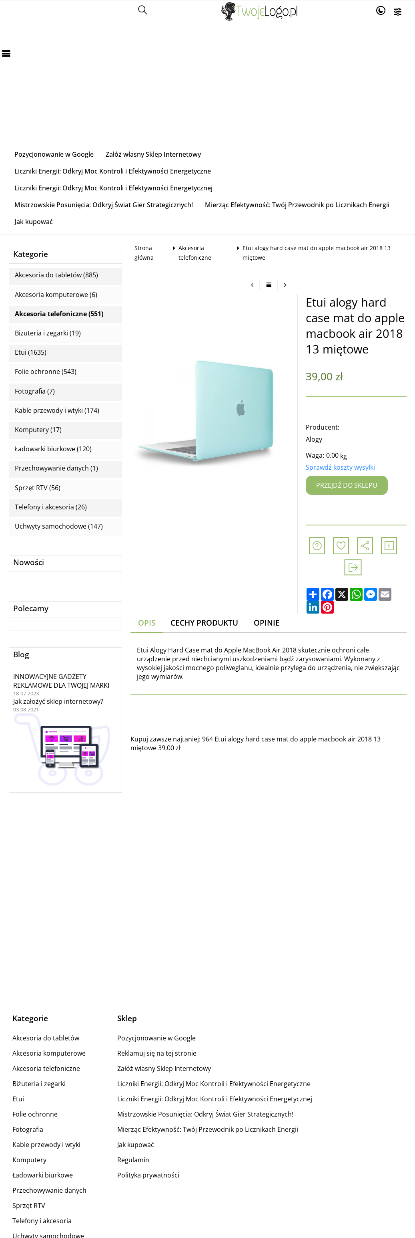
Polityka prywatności (148, 1175)
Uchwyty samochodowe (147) (59, 526)
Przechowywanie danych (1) (56, 468)
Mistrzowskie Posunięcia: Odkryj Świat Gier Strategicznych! (103, 204)
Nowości (28, 562)
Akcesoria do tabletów (45, 1038)
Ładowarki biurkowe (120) (53, 449)
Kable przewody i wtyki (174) (57, 410)
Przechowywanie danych (49, 1190)
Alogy (314, 439)
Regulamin (133, 1159)
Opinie (267, 622)
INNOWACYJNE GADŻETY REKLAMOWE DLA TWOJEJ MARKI (61, 681)
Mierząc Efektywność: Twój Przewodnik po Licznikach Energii (297, 204)
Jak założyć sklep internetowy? (58, 701)
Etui (18, 1099)
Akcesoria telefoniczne (46, 1068)
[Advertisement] (207, 86)
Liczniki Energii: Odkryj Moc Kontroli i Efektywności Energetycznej (113, 188)
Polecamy (30, 609)
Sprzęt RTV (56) (37, 488)
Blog (21, 655)
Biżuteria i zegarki (39, 1083)
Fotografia (27, 1129)
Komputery (29, 1159)
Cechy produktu (204, 622)
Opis (146, 622)
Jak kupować (33, 221)
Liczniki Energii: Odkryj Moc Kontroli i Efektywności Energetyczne (112, 171)
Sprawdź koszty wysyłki (340, 467)
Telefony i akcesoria (42, 1220)
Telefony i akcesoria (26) (51, 507)
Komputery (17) (38, 430)
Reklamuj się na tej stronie (156, 1053)
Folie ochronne (35, 1114)
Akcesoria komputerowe (49, 1053)
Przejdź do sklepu (346, 485)
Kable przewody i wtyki (46, 1144)
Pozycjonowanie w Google (54, 154)
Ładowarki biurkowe (42, 1175)
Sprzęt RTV (28, 1205)
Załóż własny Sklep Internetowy (153, 154)
